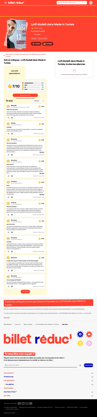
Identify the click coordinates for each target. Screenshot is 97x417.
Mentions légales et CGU (45, 407)
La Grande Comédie (38, 31)
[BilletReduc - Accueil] (16, 3)
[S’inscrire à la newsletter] (88, 365)
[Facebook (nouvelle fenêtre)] (80, 334)
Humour (18, 324)
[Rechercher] (85, 3)
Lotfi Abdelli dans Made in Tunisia (47, 324)
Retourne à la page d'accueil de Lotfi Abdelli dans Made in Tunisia (26, 55)
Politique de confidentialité (27, 407)
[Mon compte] (90, 2)
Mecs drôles (28, 324)
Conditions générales (10, 407)
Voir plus (7, 318)
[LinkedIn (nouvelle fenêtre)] (89, 343)
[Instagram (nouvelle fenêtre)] (80, 343)
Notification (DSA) (72, 407)
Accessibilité (83, 407)
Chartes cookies (60, 407)
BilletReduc (8, 324)
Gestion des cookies (12, 409)
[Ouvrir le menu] (6, 2)
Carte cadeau (8, 388)
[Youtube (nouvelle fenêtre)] (89, 334)
